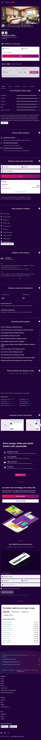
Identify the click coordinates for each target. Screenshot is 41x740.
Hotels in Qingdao (7, 640)
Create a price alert (21, 468)
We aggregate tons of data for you (21, 662)
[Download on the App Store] (13, 726)
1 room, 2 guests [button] (7, 52)
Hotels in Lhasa (34, 670)
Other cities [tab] (6, 611)
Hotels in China (19, 670)
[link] (20, 475)
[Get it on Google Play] (4, 726)
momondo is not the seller (21, 659)
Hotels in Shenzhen (7, 628)
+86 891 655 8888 (6, 41)
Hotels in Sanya (6, 632)
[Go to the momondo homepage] (9, 2)
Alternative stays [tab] (15, 611)
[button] (2, 2)
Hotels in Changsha (7, 642)
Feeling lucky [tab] (25, 611)
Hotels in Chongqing (7, 630)
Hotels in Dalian (6, 636)
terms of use (19, 595)
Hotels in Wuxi (6, 638)
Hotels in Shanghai (7, 622)
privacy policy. (26, 595)
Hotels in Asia (11, 670)
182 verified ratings (15, 43)
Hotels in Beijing (6, 626)
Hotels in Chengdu (7, 634)
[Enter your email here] (21, 585)
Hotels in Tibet (26, 670)
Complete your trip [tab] (8, 615)
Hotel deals (4, 670)
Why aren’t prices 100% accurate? (21, 664)
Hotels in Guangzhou (7, 624)
